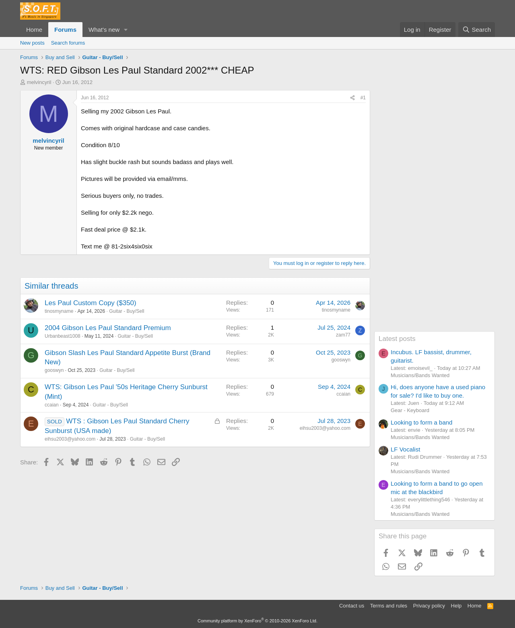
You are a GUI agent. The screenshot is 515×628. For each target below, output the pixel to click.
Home (34, 29)
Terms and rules (388, 606)
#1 (363, 98)
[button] (126, 29)
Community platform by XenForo (257, 620)
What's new (104, 29)
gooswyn (54, 370)
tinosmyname (59, 311)
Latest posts (397, 339)
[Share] (352, 98)
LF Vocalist (405, 449)
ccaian (52, 405)
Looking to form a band (421, 422)
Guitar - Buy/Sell (126, 311)
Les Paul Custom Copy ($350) (90, 303)
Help (456, 606)
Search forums (68, 43)
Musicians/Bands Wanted (420, 375)
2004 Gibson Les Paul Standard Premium (108, 328)
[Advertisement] (434, 210)
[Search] (476, 29)
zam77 (343, 335)
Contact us (351, 606)
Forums (65, 29)
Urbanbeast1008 (62, 336)
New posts (32, 43)
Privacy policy (429, 606)
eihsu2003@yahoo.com (70, 439)
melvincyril (39, 82)
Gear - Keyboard (410, 410)
